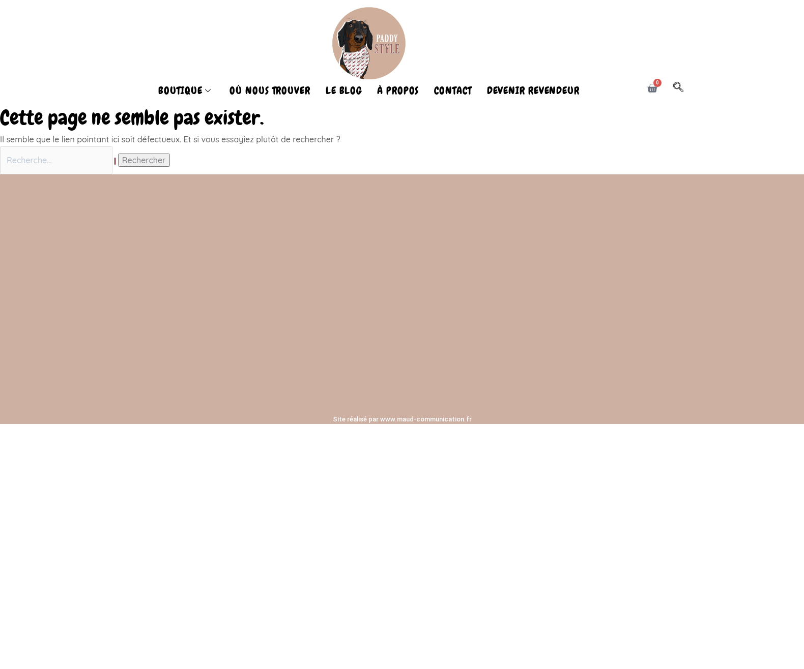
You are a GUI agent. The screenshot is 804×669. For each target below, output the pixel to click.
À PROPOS (398, 90)
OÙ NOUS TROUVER (269, 90)
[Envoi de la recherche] (115, 161)
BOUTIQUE (184, 90)
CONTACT (452, 90)
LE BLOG (344, 90)
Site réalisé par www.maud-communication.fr (402, 419)
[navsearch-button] (683, 88)
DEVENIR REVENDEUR (533, 90)
